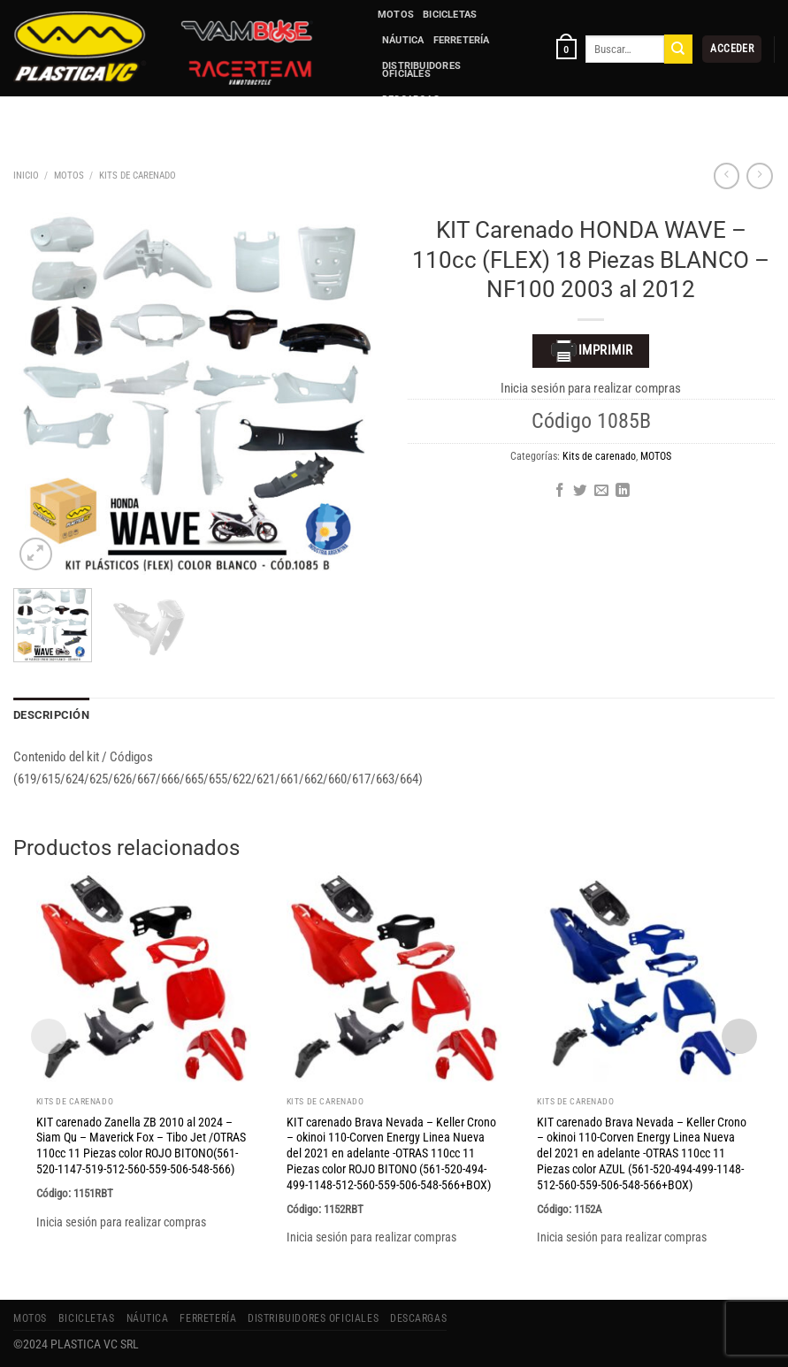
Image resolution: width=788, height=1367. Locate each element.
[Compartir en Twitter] (580, 491)
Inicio (26, 175)
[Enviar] (678, 48)
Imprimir (591, 351)
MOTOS (396, 14)
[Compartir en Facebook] (560, 491)
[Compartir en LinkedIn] (623, 491)
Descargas (411, 99)
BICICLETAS (450, 14)
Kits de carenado (137, 175)
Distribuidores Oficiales (421, 70)
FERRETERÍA (461, 40)
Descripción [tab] (49, 714)
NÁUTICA (403, 40)
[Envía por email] (601, 491)
